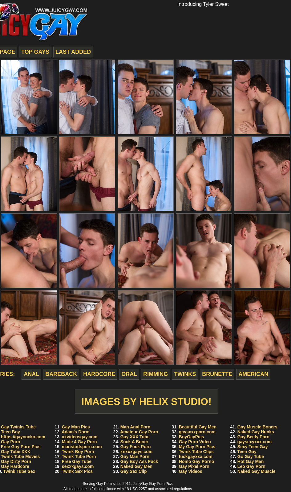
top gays (35, 52)
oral (129, 374)
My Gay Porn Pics (197, 446)
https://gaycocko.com (23, 436)
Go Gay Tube (250, 456)
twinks (185, 374)
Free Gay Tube (76, 461)
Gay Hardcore (15, 466)
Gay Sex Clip (133, 471)
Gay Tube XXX (15, 451)
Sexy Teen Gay (252, 446)
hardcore (99, 374)
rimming (155, 374)
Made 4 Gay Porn (79, 441)
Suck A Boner (134, 441)
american (253, 374)
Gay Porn (10, 441)
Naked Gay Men (136, 466)
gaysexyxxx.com (254, 441)
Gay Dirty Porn (16, 461)
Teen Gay (247, 451)
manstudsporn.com (82, 446)
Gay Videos (190, 471)
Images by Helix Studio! (146, 401)
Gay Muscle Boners (257, 426)
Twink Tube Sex (19, 471)
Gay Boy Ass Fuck (139, 461)
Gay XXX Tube (135, 436)
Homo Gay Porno (196, 461)
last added (73, 52)
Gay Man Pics (76, 426)
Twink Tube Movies (20, 456)
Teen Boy (10, 431)
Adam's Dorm (75, 431)
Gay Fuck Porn (135, 446)
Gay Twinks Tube (18, 426)
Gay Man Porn (134, 456)
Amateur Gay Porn (139, 431)
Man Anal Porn (135, 426)
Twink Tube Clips (196, 451)
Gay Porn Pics (161, 484)
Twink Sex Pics (77, 471)
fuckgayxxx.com (195, 456)
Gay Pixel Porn (194, 466)
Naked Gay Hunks (255, 431)
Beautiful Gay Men (197, 426)
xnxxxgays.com (136, 451)
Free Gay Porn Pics (20, 446)
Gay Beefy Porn (253, 436)
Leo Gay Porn (251, 466)
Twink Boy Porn (78, 451)
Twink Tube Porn (79, 456)
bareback (61, 374)
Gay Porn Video (195, 441)
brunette (217, 374)
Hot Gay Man (250, 461)
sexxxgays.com (78, 466)
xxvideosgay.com (80, 436)
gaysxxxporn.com (197, 431)
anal (31, 374)
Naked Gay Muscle (256, 471)
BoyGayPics (191, 436)
